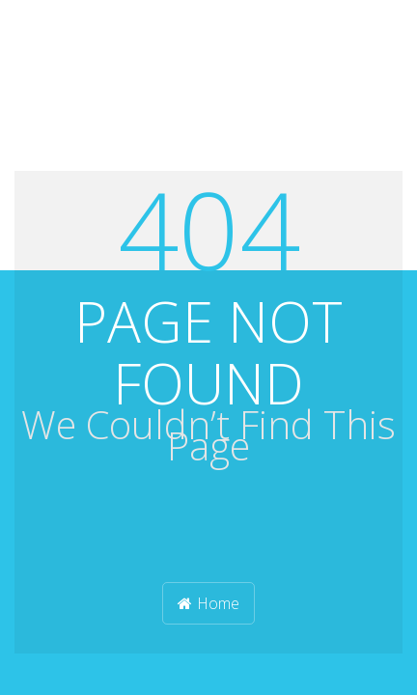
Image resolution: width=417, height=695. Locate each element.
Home (208, 603)
